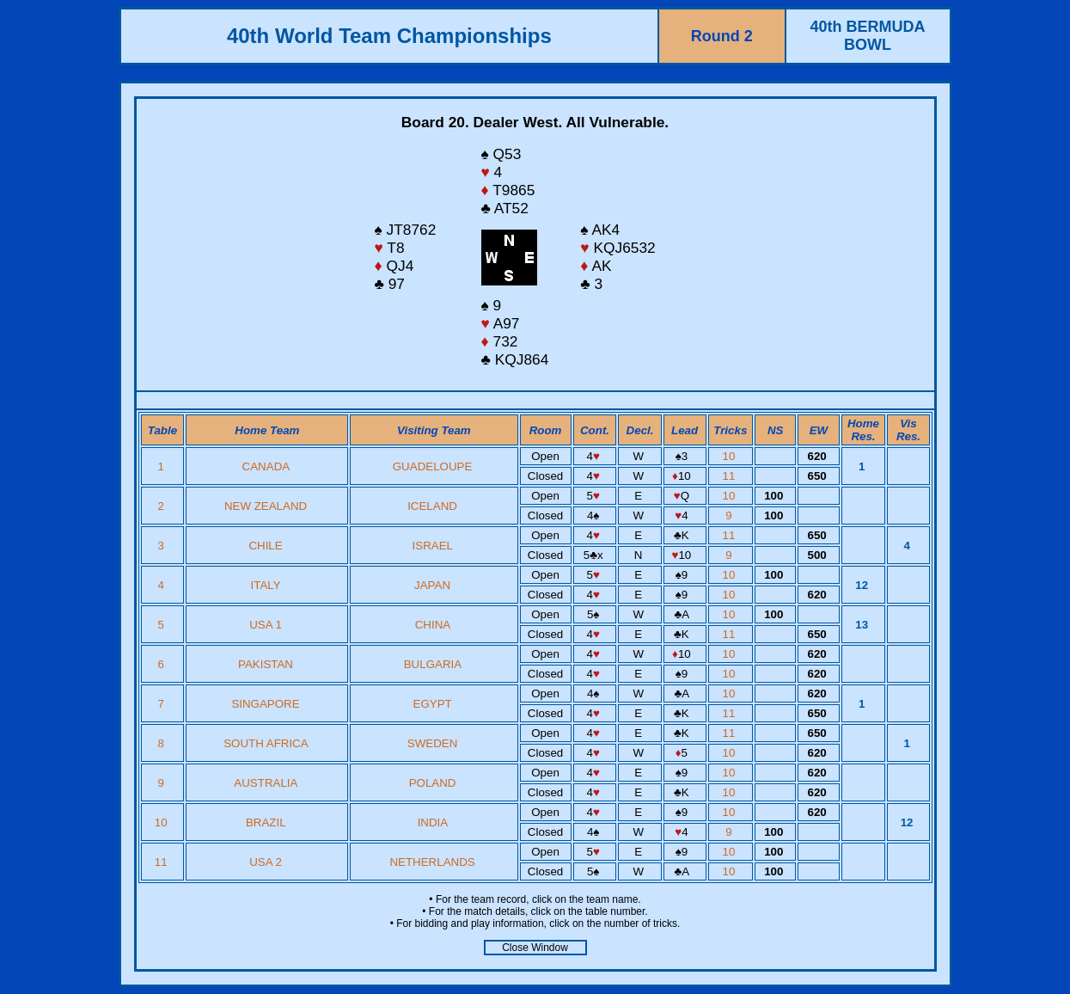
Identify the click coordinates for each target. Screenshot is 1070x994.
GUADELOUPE (433, 466)
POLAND (432, 782)
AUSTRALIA (265, 782)
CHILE (265, 545)
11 (731, 475)
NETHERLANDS (431, 862)
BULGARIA (433, 664)
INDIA (433, 822)
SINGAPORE (265, 703)
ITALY (266, 585)
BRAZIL (265, 822)
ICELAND (432, 506)
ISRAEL (433, 545)
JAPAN (432, 585)
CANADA (266, 466)
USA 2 (265, 862)
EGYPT (432, 703)
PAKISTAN (265, 664)
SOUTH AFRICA (265, 743)
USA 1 (265, 624)
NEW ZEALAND (265, 506)
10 (731, 456)
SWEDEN (432, 743)
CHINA (432, 624)
